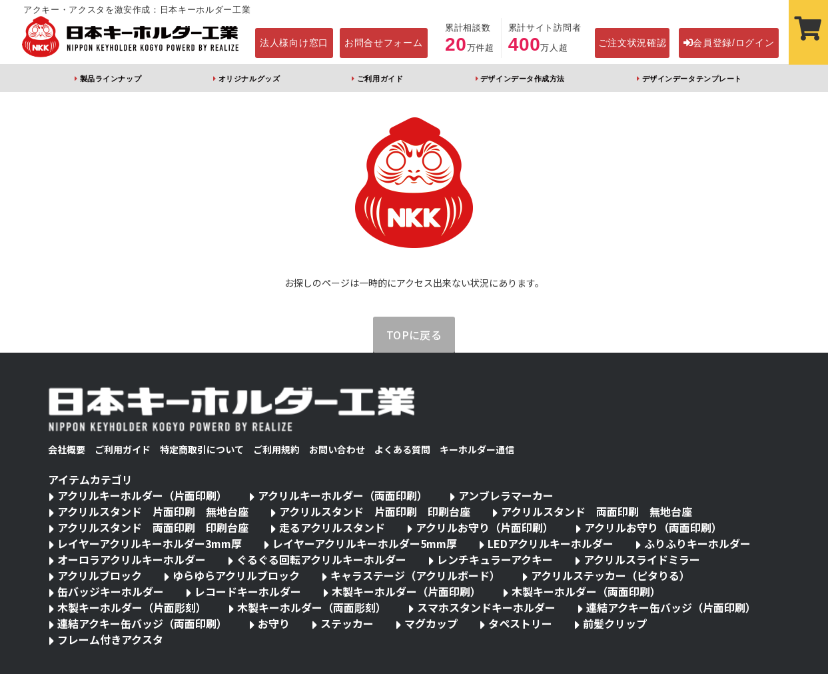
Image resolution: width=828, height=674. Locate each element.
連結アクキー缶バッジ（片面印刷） (671, 607)
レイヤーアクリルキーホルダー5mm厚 (364, 543)
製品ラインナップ (110, 79)
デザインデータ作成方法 (522, 79)
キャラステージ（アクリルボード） (415, 575)
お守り (274, 623)
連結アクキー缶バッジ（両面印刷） (142, 623)
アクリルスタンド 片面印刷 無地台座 (152, 511)
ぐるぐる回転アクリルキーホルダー (321, 559)
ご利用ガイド (380, 79)
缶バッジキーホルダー (110, 591)
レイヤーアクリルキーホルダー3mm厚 (149, 543)
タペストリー (520, 623)
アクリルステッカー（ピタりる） (610, 575)
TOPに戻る (414, 335)
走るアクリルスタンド (332, 527)
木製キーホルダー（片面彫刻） (132, 607)
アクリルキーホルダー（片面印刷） (142, 495)
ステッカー (347, 623)
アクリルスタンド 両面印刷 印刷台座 (152, 527)
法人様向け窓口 (294, 42)
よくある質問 (402, 449)
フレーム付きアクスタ (110, 639)
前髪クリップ (615, 623)
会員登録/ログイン (729, 42)
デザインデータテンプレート (692, 79)
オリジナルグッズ (249, 79)
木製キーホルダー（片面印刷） (406, 591)
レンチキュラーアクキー (495, 559)
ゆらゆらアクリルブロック (236, 575)
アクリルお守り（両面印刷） (653, 527)
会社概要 (66, 449)
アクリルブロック (99, 575)
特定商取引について (202, 449)
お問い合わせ (337, 449)
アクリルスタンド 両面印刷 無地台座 (596, 511)
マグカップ (431, 623)
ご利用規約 (276, 449)
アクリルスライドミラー (642, 559)
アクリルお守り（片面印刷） (485, 527)
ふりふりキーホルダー (697, 543)
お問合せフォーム (383, 42)
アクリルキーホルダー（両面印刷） (343, 495)
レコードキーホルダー (248, 591)
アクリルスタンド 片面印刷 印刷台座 (374, 511)
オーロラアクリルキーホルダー (131, 559)
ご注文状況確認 (632, 42)
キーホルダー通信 (477, 449)
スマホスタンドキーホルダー (486, 607)
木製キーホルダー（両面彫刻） (311, 607)
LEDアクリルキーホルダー (551, 543)
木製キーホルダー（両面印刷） (586, 591)
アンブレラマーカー (506, 495)
